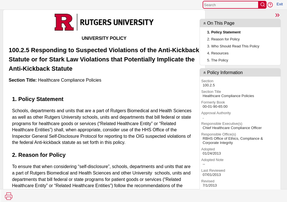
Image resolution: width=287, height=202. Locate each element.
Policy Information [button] (225, 72)
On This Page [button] (221, 23)
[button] (270, 5)
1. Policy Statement (223, 32)
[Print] (8, 196)
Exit (280, 4)
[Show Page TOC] (277, 15)
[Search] (231, 5)
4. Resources (218, 53)
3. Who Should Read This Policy (233, 46)
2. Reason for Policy (223, 39)
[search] (263, 5)
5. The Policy (217, 60)
